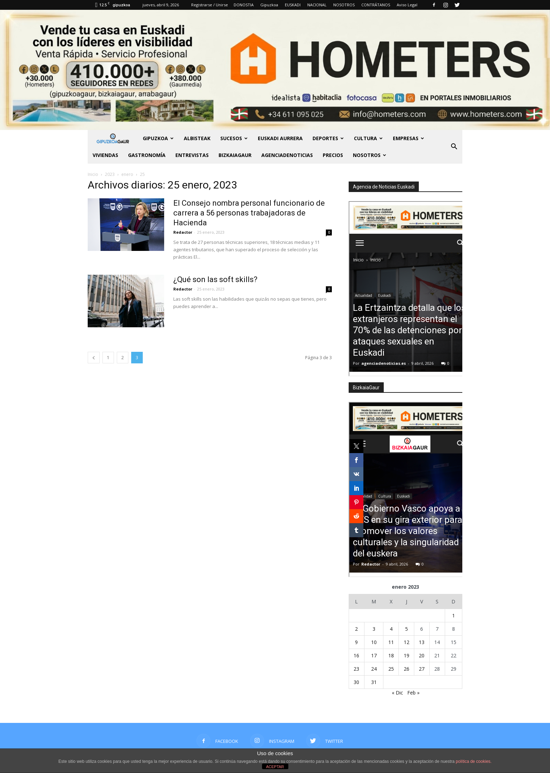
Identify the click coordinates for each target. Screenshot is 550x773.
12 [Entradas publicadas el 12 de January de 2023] (406, 642)
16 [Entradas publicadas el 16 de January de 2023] (356, 655)
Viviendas (105, 155)
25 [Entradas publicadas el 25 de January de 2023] (391, 668)
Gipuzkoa (269, 4)
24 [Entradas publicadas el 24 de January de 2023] (374, 668)
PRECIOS (333, 155)
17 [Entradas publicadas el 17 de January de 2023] (374, 655)
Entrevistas (192, 155)
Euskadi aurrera (280, 138)
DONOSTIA (244, 4)
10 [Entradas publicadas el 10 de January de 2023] (374, 642)
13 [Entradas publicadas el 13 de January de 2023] (421, 642)
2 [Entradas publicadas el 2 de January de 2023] (356, 628)
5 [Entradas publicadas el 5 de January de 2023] (406, 628)
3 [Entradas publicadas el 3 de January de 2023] (374, 628)
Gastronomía (147, 155)
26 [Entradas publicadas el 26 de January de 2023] (406, 668)
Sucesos (234, 138)
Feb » (413, 692)
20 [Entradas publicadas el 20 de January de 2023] (421, 655)
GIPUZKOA (158, 138)
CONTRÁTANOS (375, 4)
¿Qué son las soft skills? (215, 279)
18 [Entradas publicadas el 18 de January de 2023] (391, 655)
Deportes (328, 138)
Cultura (368, 138)
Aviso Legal (407, 4)
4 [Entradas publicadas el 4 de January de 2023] (391, 628)
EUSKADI (293, 4)
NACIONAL (317, 4)
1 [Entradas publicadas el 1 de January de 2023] (453, 615)
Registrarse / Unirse (209, 4)
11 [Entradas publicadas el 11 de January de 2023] (391, 642)
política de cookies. (473, 761)
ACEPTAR (275, 767)
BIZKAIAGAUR (235, 155)
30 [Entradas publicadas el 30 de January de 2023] (356, 682)
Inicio (93, 174)
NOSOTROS (344, 4)
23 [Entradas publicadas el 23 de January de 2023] (356, 668)
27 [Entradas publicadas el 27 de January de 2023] (421, 668)
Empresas (408, 138)
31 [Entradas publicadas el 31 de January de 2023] (374, 682)
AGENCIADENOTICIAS (287, 155)
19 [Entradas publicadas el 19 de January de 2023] (406, 655)
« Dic (397, 692)
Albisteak (197, 138)
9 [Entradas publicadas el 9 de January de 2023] (356, 642)
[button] (453, 146)
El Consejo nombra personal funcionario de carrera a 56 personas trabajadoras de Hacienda (249, 213)
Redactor (182, 232)
